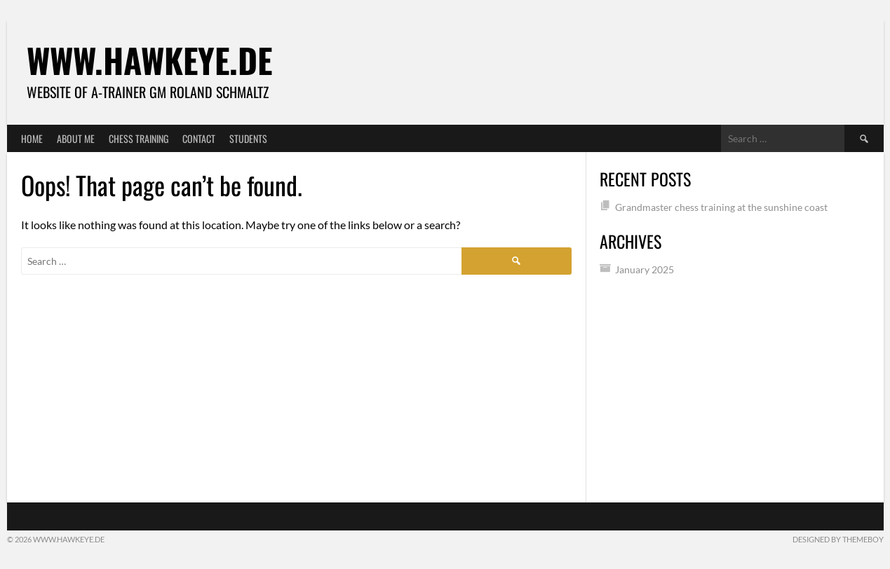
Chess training (138, 138)
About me (76, 138)
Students (248, 138)
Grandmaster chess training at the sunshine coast (721, 207)
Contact (198, 138)
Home (32, 138)
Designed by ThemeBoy (838, 539)
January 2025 (644, 269)
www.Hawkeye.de (149, 60)
